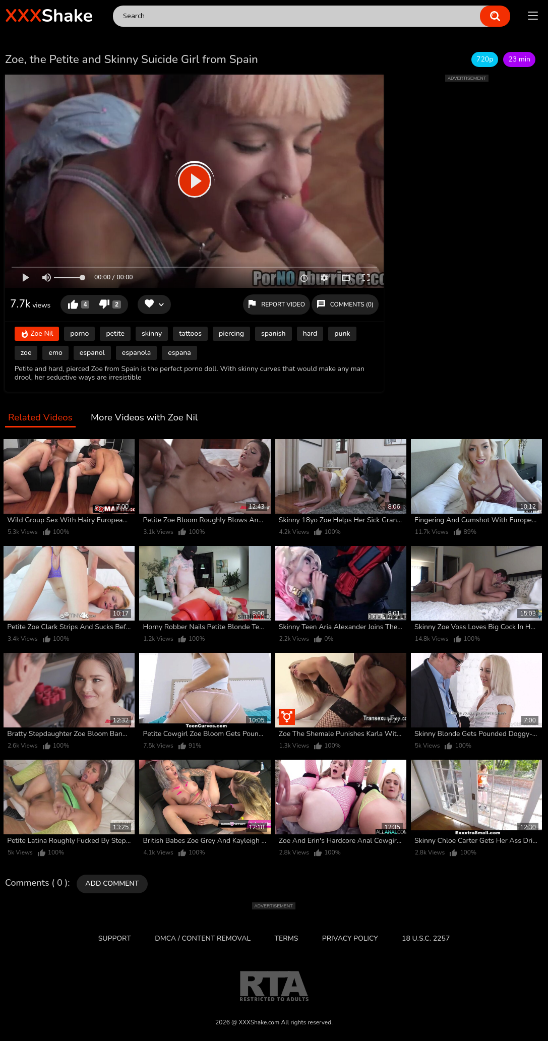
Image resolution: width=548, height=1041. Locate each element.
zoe (26, 352)
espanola (136, 352)
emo (55, 352)
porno (79, 333)
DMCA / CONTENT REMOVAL (203, 938)
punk (342, 333)
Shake (49, 16)
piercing (231, 333)
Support (114, 938)
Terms (286, 938)
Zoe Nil (37, 334)
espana (179, 352)
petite (115, 333)
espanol (92, 352)
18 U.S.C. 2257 (426, 938)
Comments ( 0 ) (36, 883)
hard (310, 333)
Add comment (112, 883)
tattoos (190, 333)
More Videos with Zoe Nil (144, 418)
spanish (273, 333)
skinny (152, 333)
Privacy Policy (350, 938)
